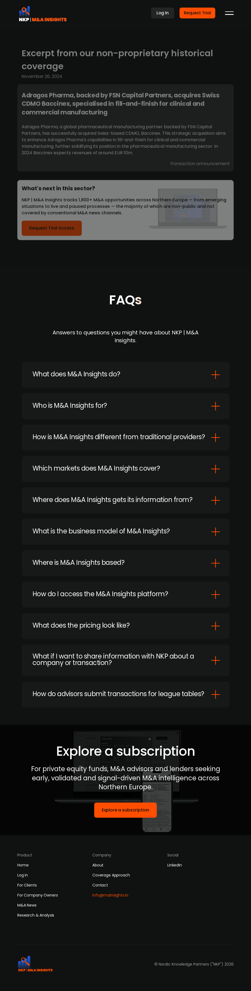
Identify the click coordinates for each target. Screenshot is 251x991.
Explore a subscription (125, 810)
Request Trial (197, 13)
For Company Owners (37, 895)
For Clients (27, 885)
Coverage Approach (111, 875)
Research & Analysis (35, 915)
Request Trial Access (51, 230)
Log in (22, 875)
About (97, 865)
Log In (163, 13)
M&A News (27, 905)
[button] (229, 12)
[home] (44, 12)
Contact (100, 885)
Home (22, 865)
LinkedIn (174, 865)
